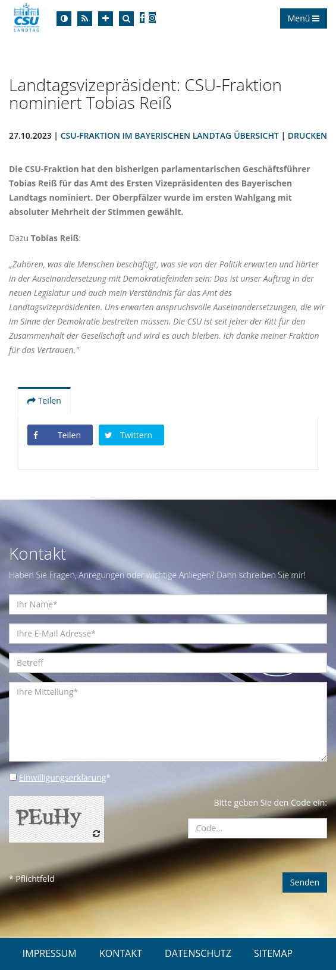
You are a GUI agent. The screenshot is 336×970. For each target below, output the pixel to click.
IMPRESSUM (50, 953)
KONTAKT (120, 953)
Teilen (44, 400)
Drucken (307, 135)
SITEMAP (273, 953)
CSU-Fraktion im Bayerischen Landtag (146, 135)
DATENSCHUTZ (198, 953)
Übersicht (256, 135)
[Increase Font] (105, 18)
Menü (303, 18)
